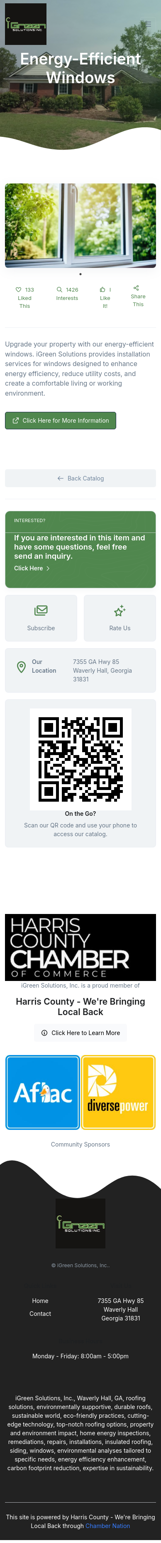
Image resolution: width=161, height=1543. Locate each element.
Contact (40, 1313)
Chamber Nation (107, 1525)
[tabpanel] (80, 225)
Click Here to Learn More (80, 1032)
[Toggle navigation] (148, 24)
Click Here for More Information (60, 420)
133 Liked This (24, 297)
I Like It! (105, 297)
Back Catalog (80, 478)
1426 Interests (67, 293)
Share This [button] (138, 296)
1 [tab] (80, 274)
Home (40, 1300)
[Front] (27, 24)
